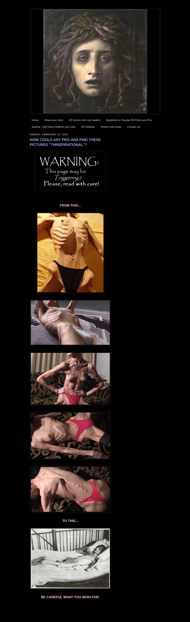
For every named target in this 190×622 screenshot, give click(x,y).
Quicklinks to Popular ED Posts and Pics (129, 120)
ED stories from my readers (84, 120)
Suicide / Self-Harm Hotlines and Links (54, 126)
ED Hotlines (88, 126)
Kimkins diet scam (111, 126)
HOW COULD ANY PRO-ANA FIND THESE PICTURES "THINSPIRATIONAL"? (65, 142)
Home (35, 120)
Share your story (53, 120)
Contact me (133, 126)
